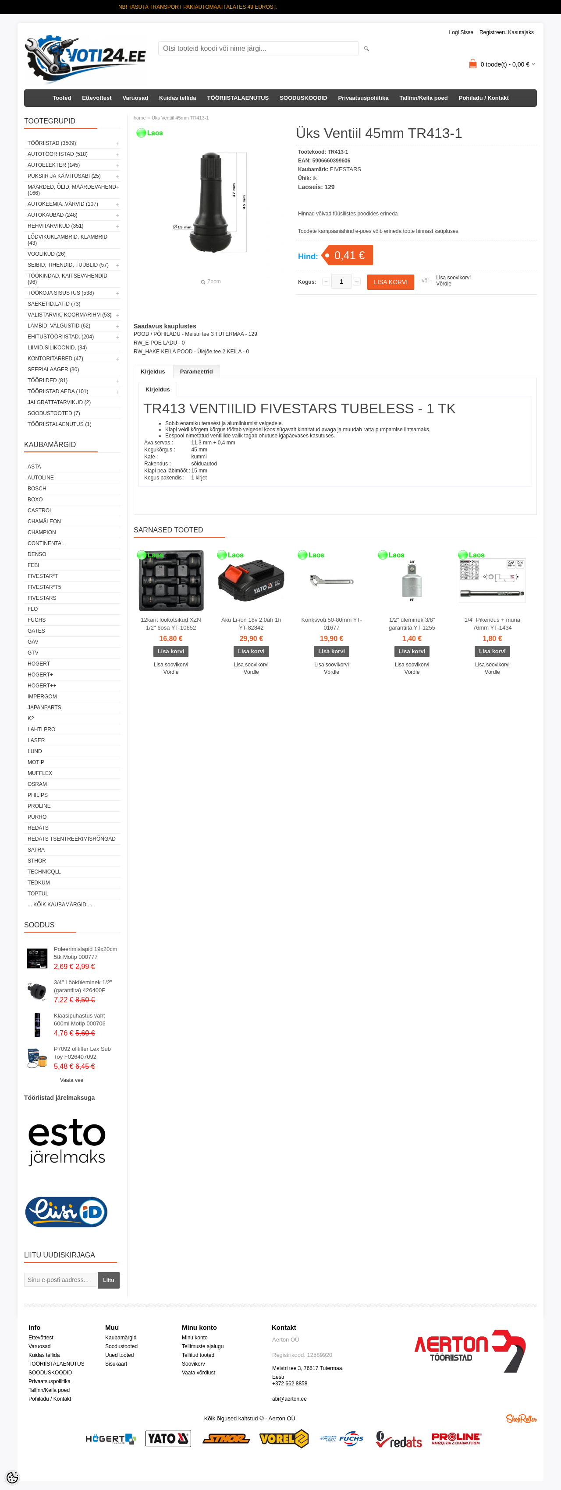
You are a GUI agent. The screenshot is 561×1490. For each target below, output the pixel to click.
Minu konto (195, 1338)
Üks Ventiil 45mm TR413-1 (180, 117)
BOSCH (37, 489)
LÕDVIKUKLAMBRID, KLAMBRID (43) (67, 240)
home (140, 117)
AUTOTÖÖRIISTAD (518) (58, 154)
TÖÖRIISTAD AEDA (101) (58, 391)
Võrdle (443, 284)
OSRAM (37, 784)
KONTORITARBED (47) (55, 359)
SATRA (36, 850)
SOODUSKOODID (303, 98)
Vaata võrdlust (198, 1373)
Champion (42, 532)
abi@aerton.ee (289, 1399)
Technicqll (44, 872)
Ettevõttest (96, 98)
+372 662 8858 (289, 1384)
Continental (46, 543)
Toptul (38, 894)
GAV (33, 642)
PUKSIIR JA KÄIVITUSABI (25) (64, 176)
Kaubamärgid (120, 1338)
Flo (33, 609)
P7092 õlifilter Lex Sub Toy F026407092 (82, 1053)
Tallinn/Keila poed (423, 98)
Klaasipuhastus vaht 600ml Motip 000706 (80, 1019)
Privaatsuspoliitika (363, 98)
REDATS (38, 828)
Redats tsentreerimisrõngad (72, 839)
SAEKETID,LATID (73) (54, 304)
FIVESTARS (42, 598)
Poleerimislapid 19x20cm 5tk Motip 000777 (85, 953)
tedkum (39, 883)
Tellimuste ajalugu (203, 1346)
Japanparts (44, 707)
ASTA (34, 467)
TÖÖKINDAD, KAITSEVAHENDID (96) (67, 279)
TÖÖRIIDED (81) (47, 380)
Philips (38, 795)
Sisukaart (116, 1364)
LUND (35, 751)
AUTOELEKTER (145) (54, 165)
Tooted (62, 98)
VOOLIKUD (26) (47, 254)
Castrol (40, 510)
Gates (36, 631)
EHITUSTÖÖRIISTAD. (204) (61, 337)
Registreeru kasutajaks (506, 32)
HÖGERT (39, 664)
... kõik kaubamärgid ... (60, 905)
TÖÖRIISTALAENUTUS (238, 98)
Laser (36, 740)
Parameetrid (196, 371)
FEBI (33, 565)
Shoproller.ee (521, 1418)
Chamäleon (44, 521)
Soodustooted (121, 1346)
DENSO (37, 554)
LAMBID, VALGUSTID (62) (59, 326)
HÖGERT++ (42, 686)
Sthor (37, 861)
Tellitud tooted (198, 1355)
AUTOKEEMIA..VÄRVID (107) (63, 204)
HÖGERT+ (40, 675)
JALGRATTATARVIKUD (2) (59, 402)
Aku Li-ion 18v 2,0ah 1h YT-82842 (251, 623)
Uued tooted (119, 1355)
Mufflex (40, 773)
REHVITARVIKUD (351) (56, 226)
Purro (37, 817)
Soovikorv (193, 1364)
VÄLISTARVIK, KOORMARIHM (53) (70, 315)
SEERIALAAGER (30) (53, 369)
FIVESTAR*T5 (44, 587)
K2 (31, 718)
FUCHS (37, 620)
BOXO (35, 500)
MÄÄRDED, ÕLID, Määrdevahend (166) (72, 190)
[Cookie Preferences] (12, 1478)
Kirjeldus (153, 371)
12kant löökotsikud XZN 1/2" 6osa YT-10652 (171, 623)
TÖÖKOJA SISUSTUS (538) (61, 293)
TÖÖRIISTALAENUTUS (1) (60, 424)
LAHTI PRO (41, 729)
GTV (33, 653)
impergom (42, 697)
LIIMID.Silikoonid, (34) (57, 348)
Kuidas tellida (177, 98)
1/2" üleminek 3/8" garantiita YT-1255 (412, 623)
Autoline (41, 478)
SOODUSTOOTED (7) (54, 413)
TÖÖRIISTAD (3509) (52, 143)
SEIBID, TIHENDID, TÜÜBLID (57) (68, 265)
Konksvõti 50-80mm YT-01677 (331, 623)
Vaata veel (72, 1080)
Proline (39, 806)
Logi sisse (461, 32)
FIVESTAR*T (43, 576)
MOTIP (36, 762)
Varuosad (136, 98)
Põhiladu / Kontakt (484, 98)
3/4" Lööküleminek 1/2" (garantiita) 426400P (83, 986)
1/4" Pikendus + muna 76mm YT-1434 (492, 623)
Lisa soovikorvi (453, 278)
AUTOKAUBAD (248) (53, 215)
